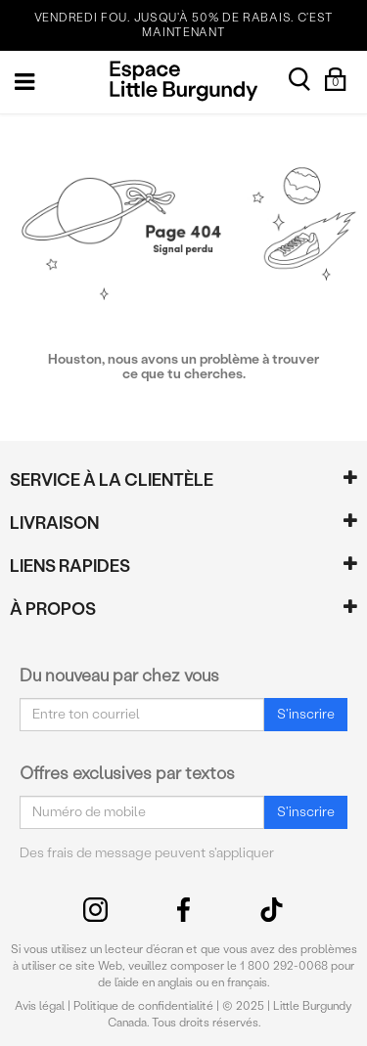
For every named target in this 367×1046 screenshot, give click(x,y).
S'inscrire (306, 714)
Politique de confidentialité (143, 1006)
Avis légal (40, 1006)
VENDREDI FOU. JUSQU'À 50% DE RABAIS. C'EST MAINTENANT (184, 25)
